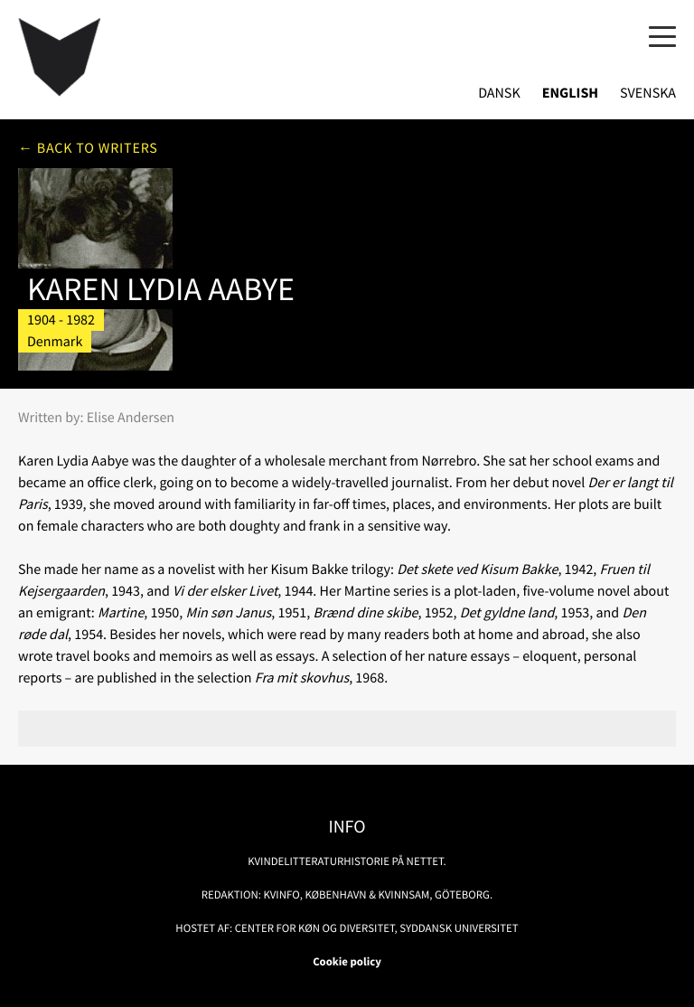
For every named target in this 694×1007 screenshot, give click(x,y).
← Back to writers (88, 148)
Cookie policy (347, 962)
